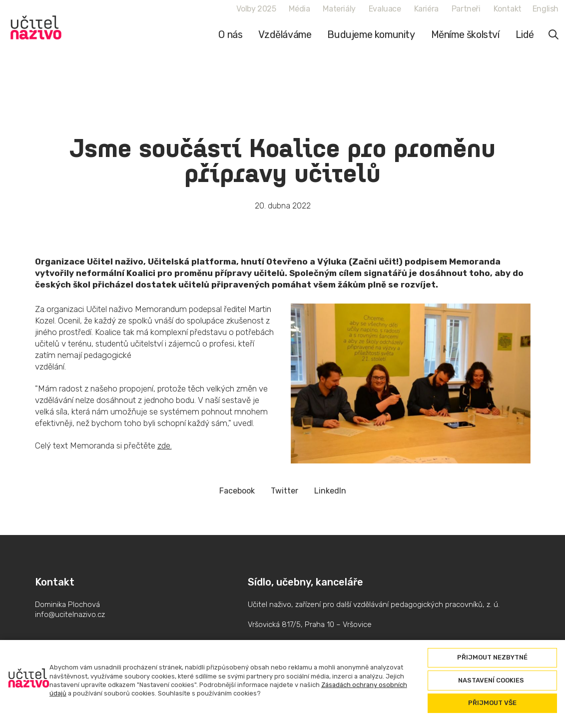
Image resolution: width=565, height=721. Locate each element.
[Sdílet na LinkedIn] (330, 490)
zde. (164, 445)
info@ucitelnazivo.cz (70, 614)
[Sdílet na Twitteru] (284, 490)
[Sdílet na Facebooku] (237, 490)
